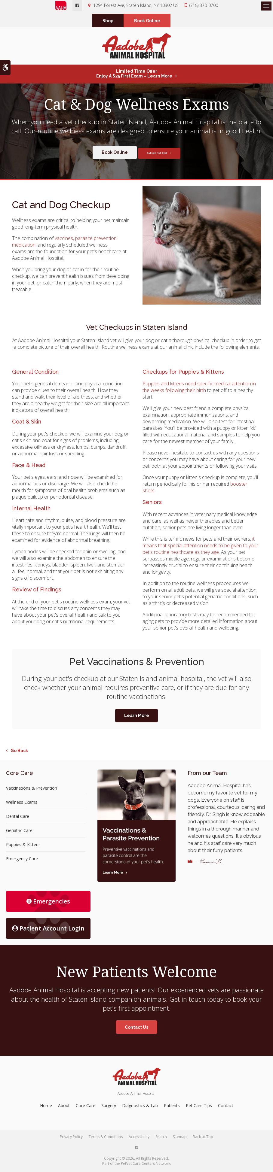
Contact (225, 1107)
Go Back (19, 752)
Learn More (136, 717)
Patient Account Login (48, 930)
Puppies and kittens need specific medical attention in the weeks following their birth (199, 388)
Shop (108, 21)
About (64, 1107)
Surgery (108, 1107)
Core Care (85, 1107)
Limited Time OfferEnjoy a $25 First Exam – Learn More (134, 75)
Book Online (147, 21)
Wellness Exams (21, 803)
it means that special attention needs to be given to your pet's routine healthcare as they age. (200, 547)
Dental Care (17, 818)
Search (161, 1138)
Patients (172, 1107)
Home (46, 1107)
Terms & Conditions (106, 1138)
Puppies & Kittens (23, 846)
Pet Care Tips (199, 1107)
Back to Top (203, 1138)
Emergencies (48, 903)
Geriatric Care (19, 832)
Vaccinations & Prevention (31, 789)
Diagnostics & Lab (140, 1107)
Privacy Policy (71, 1138)
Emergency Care (22, 860)
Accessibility (139, 1138)
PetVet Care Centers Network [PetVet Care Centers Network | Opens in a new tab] (145, 1164)
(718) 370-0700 (203, 5)
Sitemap (180, 1138)
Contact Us (136, 1028)
